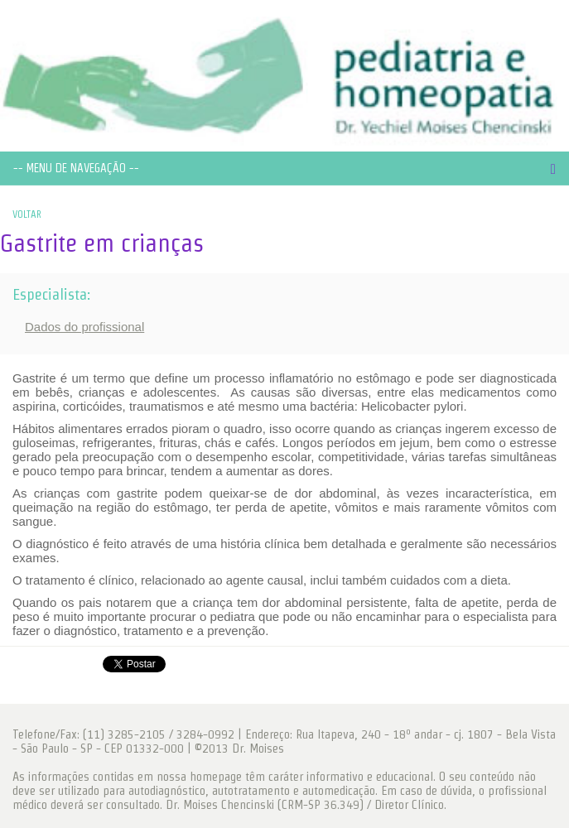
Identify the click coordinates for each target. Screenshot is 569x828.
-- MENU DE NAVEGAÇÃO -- (76, 168)
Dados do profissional (84, 327)
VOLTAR (26, 214)
